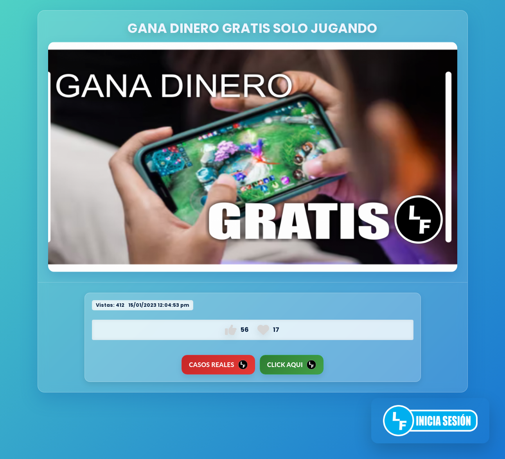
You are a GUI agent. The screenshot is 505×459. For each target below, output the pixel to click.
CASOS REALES (218, 364)
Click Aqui (291, 364)
